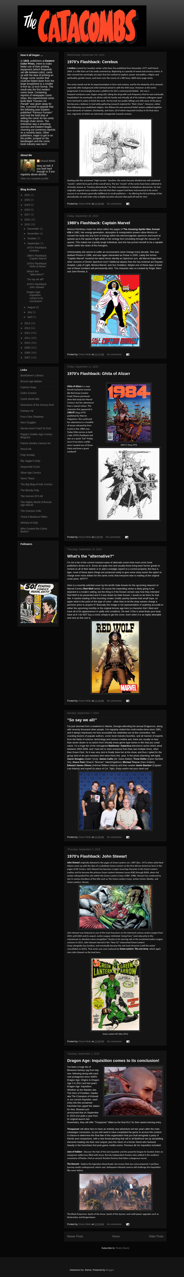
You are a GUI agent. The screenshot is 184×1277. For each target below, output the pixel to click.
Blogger (110, 1270)
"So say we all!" (82, 720)
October (32, 238)
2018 (27, 209)
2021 (27, 195)
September (33, 243)
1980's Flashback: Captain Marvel (98, 223)
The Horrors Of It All (31, 496)
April (30, 317)
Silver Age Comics (30, 472)
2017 (27, 214)
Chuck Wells (47, 160)
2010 (27, 342)
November (33, 233)
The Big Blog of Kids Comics (36, 484)
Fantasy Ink (26, 410)
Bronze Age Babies (31, 381)
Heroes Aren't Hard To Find (35, 428)
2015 (27, 224)
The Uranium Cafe (30, 510)
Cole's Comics (28, 393)
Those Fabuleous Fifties (33, 516)
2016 (27, 219)
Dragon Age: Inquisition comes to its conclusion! (113, 1060)
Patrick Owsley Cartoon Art (35, 443)
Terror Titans (27, 478)
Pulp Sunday (27, 454)
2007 (27, 357)
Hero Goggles (28, 422)
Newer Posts (75, 1236)
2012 (27, 332)
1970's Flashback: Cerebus (92, 62)
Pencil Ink (25, 449)
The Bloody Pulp (29, 490)
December (33, 228)
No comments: (115, 203)
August (31, 307)
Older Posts (156, 1236)
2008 (27, 352)
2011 (27, 338)
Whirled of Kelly (29, 522)
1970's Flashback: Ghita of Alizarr (98, 373)
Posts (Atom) (122, 1248)
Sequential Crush (30, 466)
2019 (27, 204)
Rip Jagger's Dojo (30, 460)
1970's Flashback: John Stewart (97, 856)
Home (116, 1236)
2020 (27, 199)
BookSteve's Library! (31, 375)
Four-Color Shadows (31, 416)
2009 (27, 347)
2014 (27, 323)
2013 (27, 328)
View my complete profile (34, 178)
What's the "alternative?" (90, 556)
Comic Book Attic (30, 399)
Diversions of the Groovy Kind (37, 404)
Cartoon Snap (28, 387)
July (30, 312)
